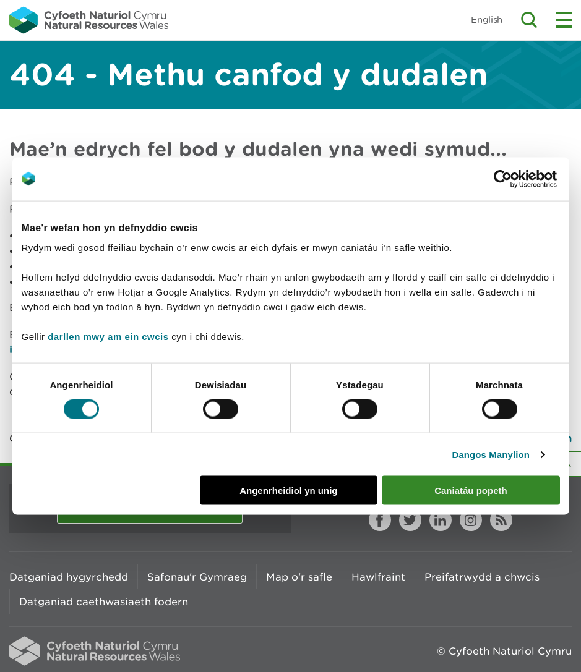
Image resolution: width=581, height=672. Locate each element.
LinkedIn (440, 520)
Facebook (380, 520)
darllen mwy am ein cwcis (108, 336)
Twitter (410, 520)
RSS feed (501, 520)
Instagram (471, 520)
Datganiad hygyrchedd (68, 577)
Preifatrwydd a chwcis (482, 577)
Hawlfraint (378, 577)
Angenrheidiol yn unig (288, 490)
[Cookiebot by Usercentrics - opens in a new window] (524, 178)
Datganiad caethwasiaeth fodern (103, 601)
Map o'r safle (299, 577)
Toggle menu (563, 20)
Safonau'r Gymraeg (197, 577)
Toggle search (529, 20)
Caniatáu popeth (470, 490)
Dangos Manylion (491, 454)
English (486, 19)
